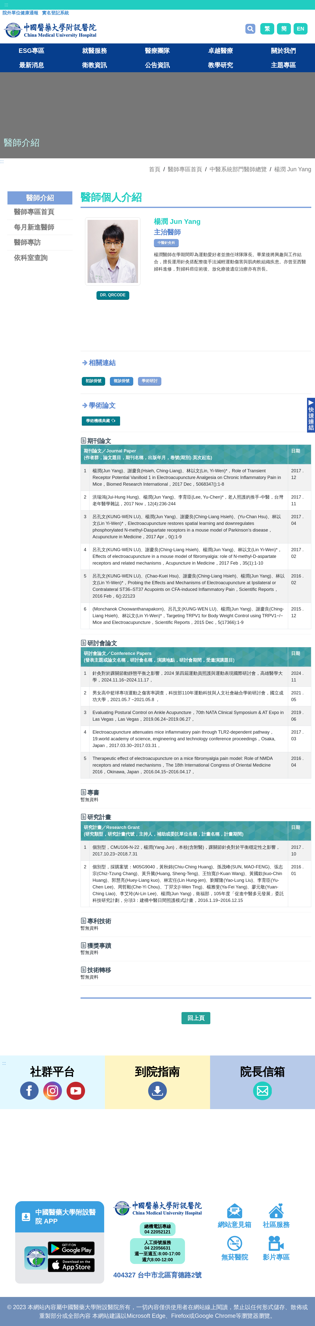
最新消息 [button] (31, 65)
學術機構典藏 (100, 420)
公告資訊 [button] (157, 65)
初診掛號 (93, 381)
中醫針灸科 (166, 243)
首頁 (154, 169)
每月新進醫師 (34, 227)
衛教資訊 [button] (94, 65)
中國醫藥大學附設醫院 (157, 1208)
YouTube (75, 1091)
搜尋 (250, 29)
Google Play (71, 1248)
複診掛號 (122, 381)
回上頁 (196, 1018)
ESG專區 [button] (31, 50)
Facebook (29, 1091)
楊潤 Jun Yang (292, 169)
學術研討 (150, 381)
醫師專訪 (27, 242)
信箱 (262, 1091)
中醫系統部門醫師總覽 (238, 169)
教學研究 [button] (220, 65)
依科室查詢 (30, 258)
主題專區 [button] (283, 65)
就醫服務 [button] (94, 50)
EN (300, 29)
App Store (71, 1265)
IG (52, 1091)
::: (6, 4)
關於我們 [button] (283, 50)
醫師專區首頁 (34, 212)
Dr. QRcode (113, 295)
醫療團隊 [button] (157, 50)
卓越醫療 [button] (220, 50)
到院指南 (157, 1091)
